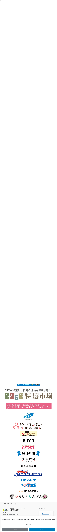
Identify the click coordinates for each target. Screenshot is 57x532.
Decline (15, 529)
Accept (41, 529)
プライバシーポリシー (9, 503)
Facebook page (46, 514)
